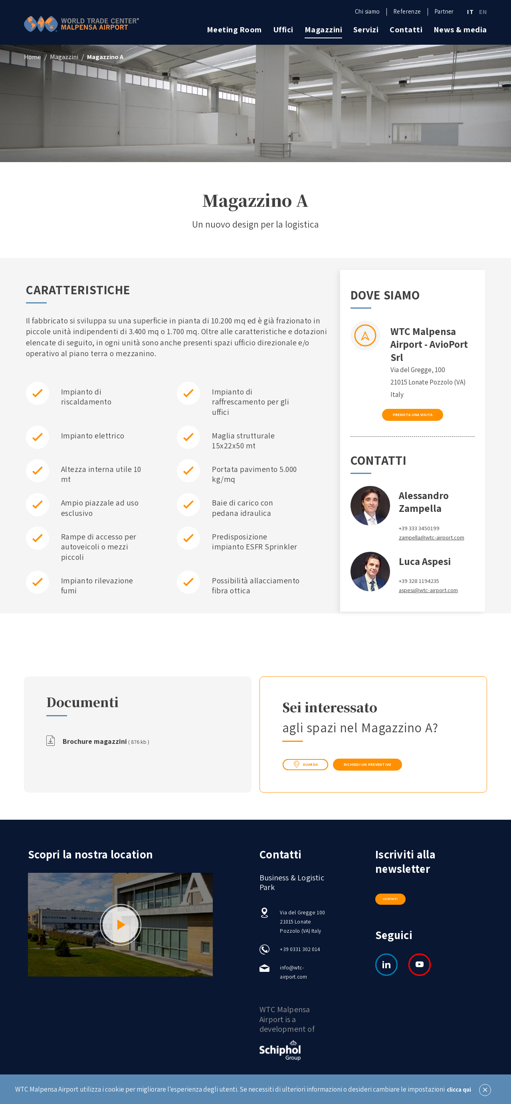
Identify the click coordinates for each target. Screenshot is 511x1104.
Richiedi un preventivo (403, 766)
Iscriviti (390, 900)
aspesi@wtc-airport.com (434, 606)
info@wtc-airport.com (294, 976)
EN (483, 12)
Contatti (406, 29)
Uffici (283, 29)
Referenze (407, 11)
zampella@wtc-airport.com (421, 549)
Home (32, 56)
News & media (460, 29)
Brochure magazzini (111, 742)
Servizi (366, 29)
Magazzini (324, 29)
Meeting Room (234, 29)
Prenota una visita (412, 418)
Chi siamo (367, 11)
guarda (314, 766)
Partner (444, 11)
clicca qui (459, 1089)
